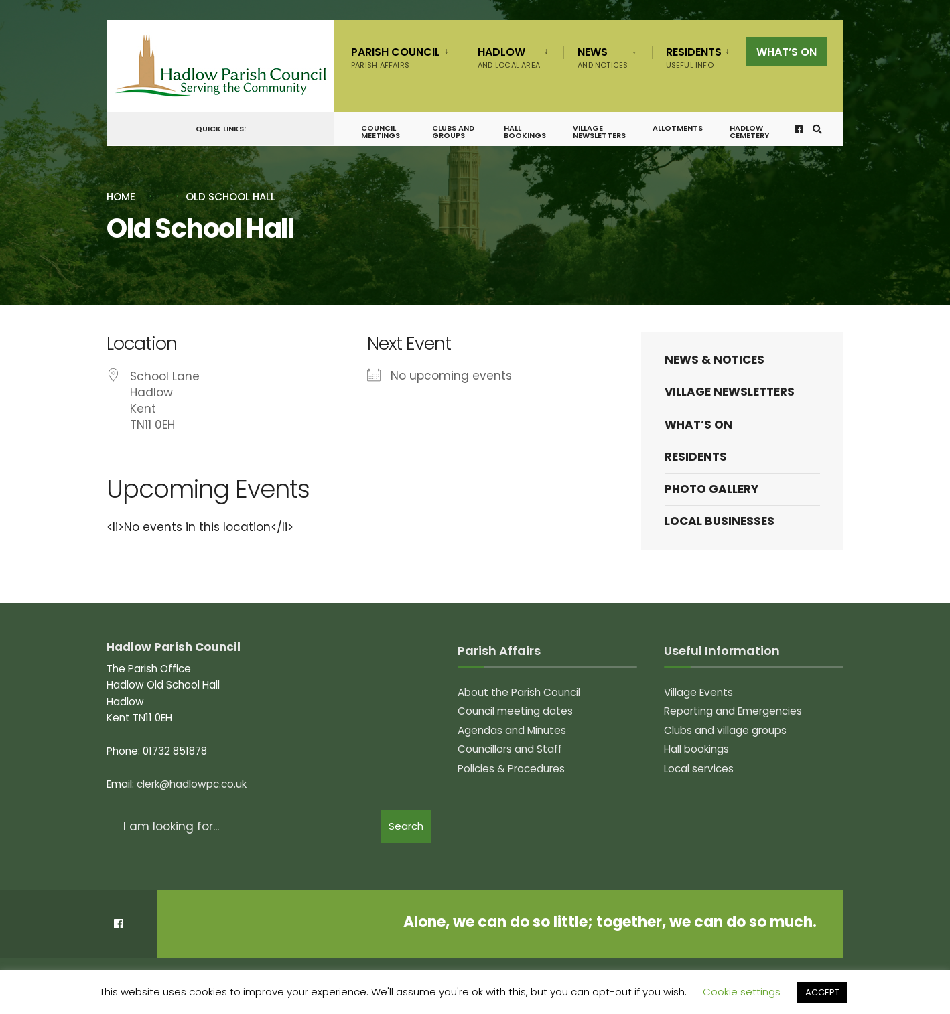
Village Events (698, 692)
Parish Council (395, 57)
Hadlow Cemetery (749, 132)
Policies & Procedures (511, 769)
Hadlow (509, 57)
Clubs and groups (453, 132)
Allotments (678, 128)
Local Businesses (719, 521)
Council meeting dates (515, 711)
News (603, 57)
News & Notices (714, 360)
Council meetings (380, 132)
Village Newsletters (599, 132)
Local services (699, 769)
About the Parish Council (519, 692)
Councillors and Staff (510, 749)
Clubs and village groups (725, 730)
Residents (694, 57)
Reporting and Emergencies (733, 711)
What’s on (786, 52)
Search (406, 826)
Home (121, 197)
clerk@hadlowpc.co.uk (192, 784)
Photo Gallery (711, 489)
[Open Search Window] (817, 129)
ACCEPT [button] (822, 992)
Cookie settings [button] (742, 992)
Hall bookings (525, 132)
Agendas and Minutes (512, 730)
